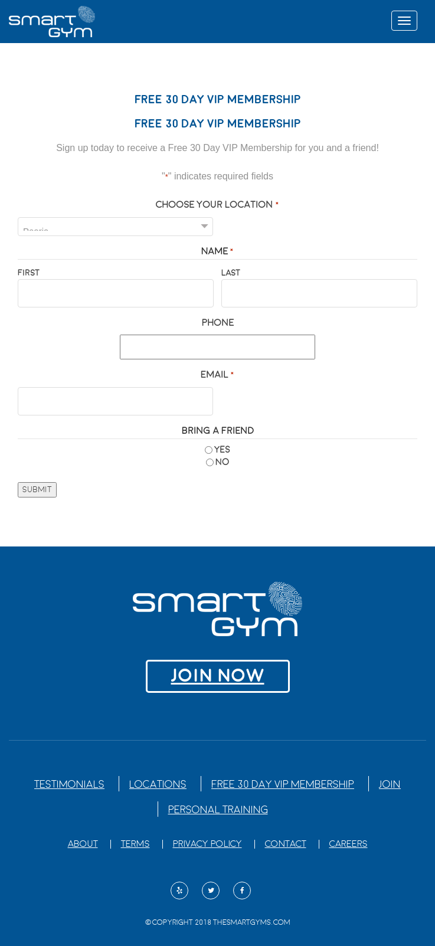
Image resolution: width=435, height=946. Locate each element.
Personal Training (218, 810)
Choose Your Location (217, 205)
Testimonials (69, 784)
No (222, 462)
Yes (222, 449)
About (83, 844)
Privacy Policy (207, 844)
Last (230, 273)
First (29, 273)
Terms (135, 844)
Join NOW (217, 676)
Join (390, 784)
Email (217, 375)
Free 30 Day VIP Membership (282, 784)
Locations (158, 784)
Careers (348, 844)
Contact (285, 844)
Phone (218, 323)
